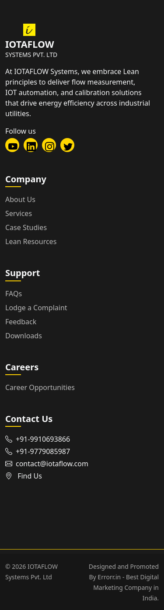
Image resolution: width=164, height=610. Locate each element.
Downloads (23, 335)
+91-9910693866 (43, 439)
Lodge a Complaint (36, 307)
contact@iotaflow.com (52, 463)
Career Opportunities (40, 387)
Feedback (20, 321)
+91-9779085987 (43, 451)
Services (18, 213)
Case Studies (26, 227)
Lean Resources (30, 241)
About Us (20, 199)
